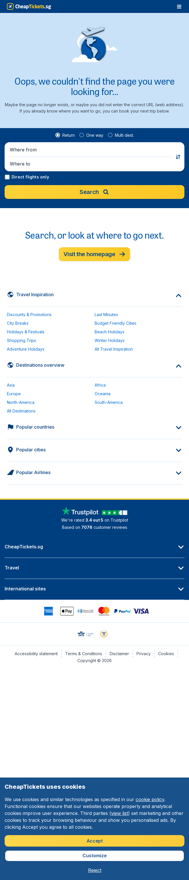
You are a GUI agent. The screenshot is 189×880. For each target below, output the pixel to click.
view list (119, 813)
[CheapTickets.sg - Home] (29, 6)
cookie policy (150, 799)
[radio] (65, 135)
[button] (91, 150)
